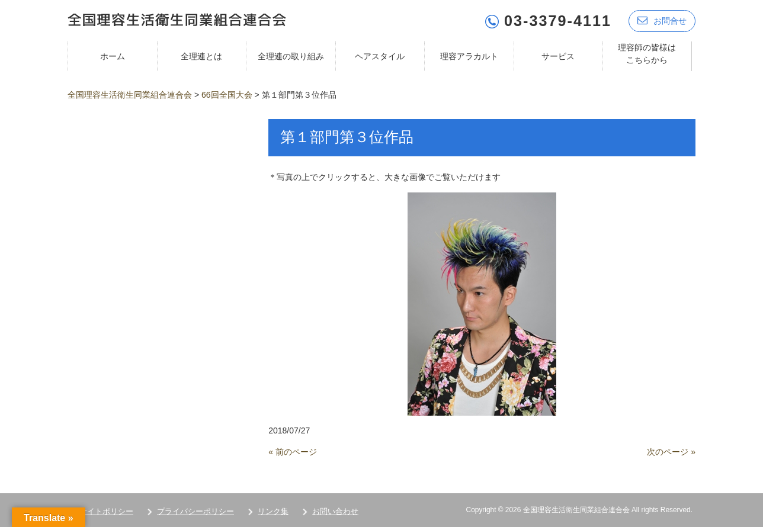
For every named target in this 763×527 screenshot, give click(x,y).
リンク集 (273, 510)
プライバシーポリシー (195, 510)
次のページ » (671, 450)
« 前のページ (292, 450)
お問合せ (662, 19)
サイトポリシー (106, 510)
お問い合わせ (335, 510)
